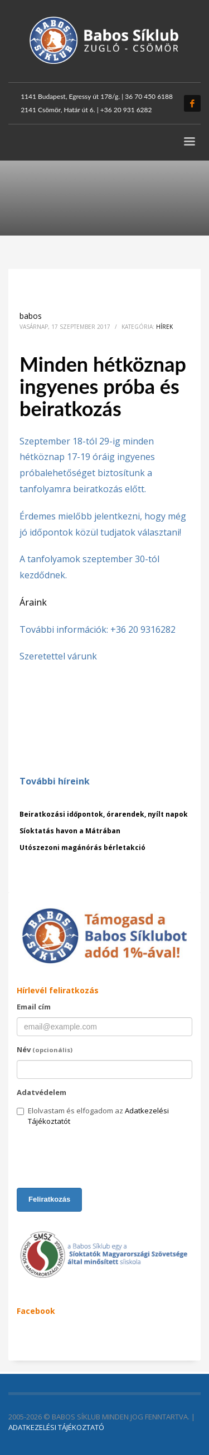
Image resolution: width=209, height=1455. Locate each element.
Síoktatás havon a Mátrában (70, 831)
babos (31, 316)
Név (44, 1049)
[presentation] (101, 1157)
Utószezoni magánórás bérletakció (82, 847)
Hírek (164, 327)
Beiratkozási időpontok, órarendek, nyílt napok (104, 814)
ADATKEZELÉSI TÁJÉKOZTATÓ (56, 1427)
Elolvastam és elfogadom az (93, 1116)
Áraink (33, 602)
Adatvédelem (41, 1092)
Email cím (34, 1007)
